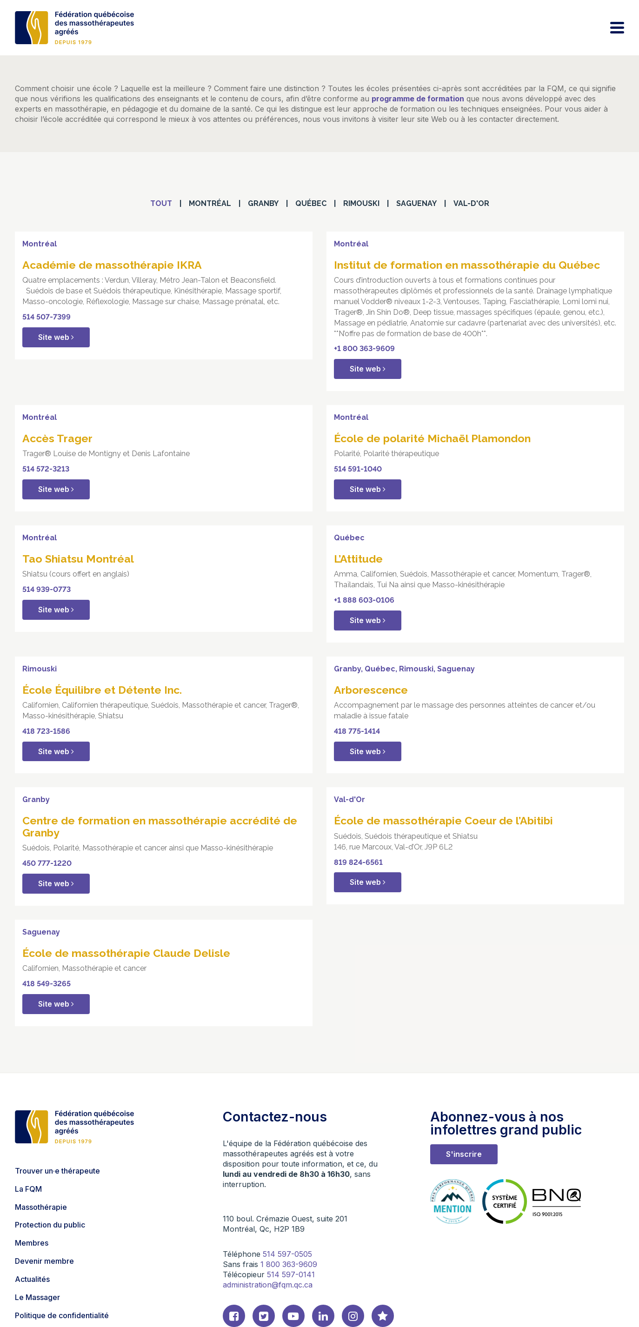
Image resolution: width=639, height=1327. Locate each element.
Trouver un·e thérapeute (57, 1170)
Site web (56, 337)
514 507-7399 (46, 316)
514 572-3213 (45, 468)
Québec (310, 203)
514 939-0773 (46, 589)
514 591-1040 (358, 468)
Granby (263, 203)
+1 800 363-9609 (364, 348)
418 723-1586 (46, 731)
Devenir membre (44, 1261)
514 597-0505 (287, 1254)
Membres (31, 1242)
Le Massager (37, 1297)
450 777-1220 (47, 863)
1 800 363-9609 (288, 1264)
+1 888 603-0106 (364, 600)
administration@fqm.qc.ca (268, 1284)
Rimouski (361, 203)
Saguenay (416, 203)
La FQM (28, 1189)
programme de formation (418, 98)
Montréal (210, 203)
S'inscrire (464, 1154)
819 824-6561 (358, 862)
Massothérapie (41, 1207)
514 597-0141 (291, 1274)
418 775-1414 (357, 731)
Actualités (32, 1279)
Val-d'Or (471, 203)
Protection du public (50, 1224)
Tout (161, 203)
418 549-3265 (46, 983)
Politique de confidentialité (62, 1315)
